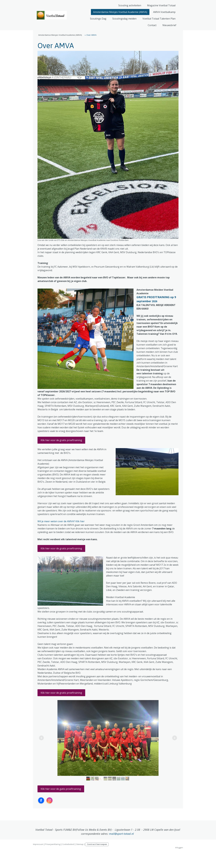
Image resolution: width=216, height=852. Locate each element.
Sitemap (79, 844)
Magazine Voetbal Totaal (161, 5)
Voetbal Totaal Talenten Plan (159, 18)
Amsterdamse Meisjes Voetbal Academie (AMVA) (120, 12)
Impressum (38, 844)
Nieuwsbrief (169, 25)
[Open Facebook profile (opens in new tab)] (41, 800)
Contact (152, 25)
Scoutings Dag (98, 18)
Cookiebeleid (68, 844)
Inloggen (179, 847)
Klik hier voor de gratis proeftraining (61, 440)
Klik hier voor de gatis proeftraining (61, 789)
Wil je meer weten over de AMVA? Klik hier (61, 521)
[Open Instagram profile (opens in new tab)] (49, 800)
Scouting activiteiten (129, 5)
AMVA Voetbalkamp (164, 12)
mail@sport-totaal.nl (121, 834)
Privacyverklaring (52, 844)
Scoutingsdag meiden (124, 18)
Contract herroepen (97, 844)
